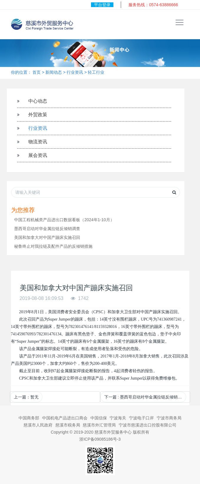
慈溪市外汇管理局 (99, 425)
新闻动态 (53, 72)
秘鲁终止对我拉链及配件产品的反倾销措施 (53, 246)
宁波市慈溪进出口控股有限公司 (147, 425)
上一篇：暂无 (26, 397)
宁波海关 (118, 418)
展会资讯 (37, 155)
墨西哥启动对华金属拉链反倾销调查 (47, 228)
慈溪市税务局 (67, 425)
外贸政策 (37, 114)
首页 (36, 72)
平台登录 (102, 4)
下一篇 (145, 397)
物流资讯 (37, 141)
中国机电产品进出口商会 (64, 418)
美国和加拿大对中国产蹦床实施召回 (47, 237)
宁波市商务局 (169, 418)
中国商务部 (29, 418)
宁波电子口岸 (141, 418)
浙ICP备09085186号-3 (99, 439)
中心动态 (37, 101)
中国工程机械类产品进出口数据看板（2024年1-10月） (64, 219)
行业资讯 (75, 72)
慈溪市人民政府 (38, 425)
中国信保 (98, 418)
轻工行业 (96, 72)
